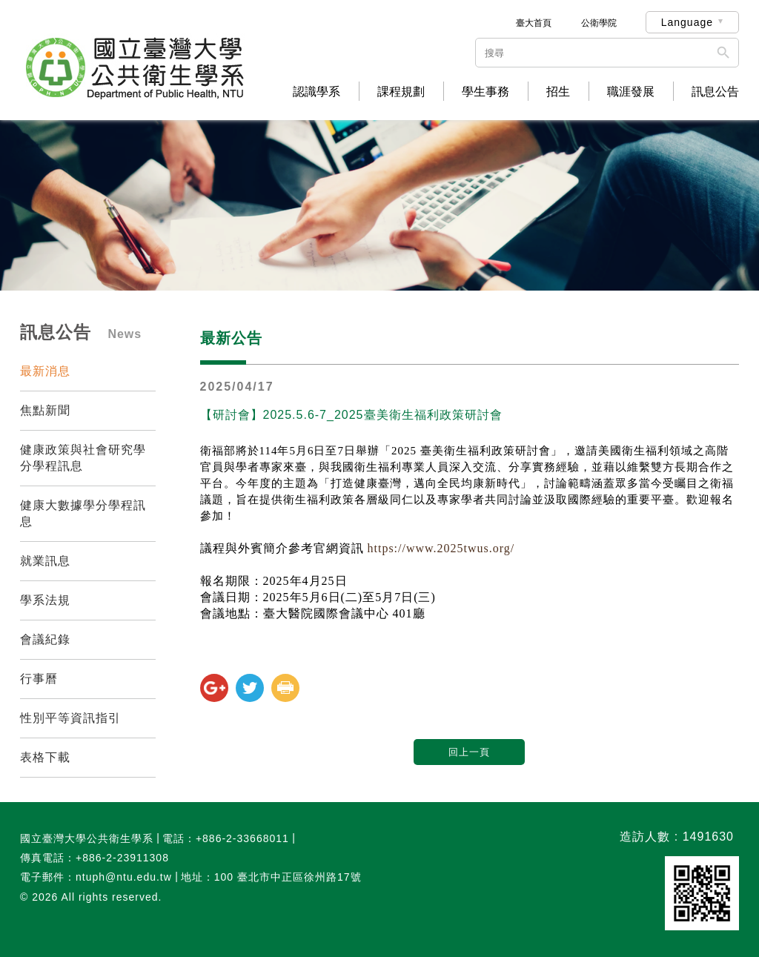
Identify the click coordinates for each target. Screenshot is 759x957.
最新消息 (45, 371)
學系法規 (45, 600)
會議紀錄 (45, 639)
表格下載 (45, 757)
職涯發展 (630, 92)
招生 (558, 92)
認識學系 (316, 92)
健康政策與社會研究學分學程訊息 (83, 457)
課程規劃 (401, 92)
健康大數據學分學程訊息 (83, 513)
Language (687, 22)
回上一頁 (469, 752)
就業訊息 (45, 560)
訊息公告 (715, 92)
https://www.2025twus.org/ (441, 548)
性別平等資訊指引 (70, 718)
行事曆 (39, 678)
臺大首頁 (533, 23)
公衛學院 (599, 23)
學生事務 (485, 92)
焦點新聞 (45, 410)
